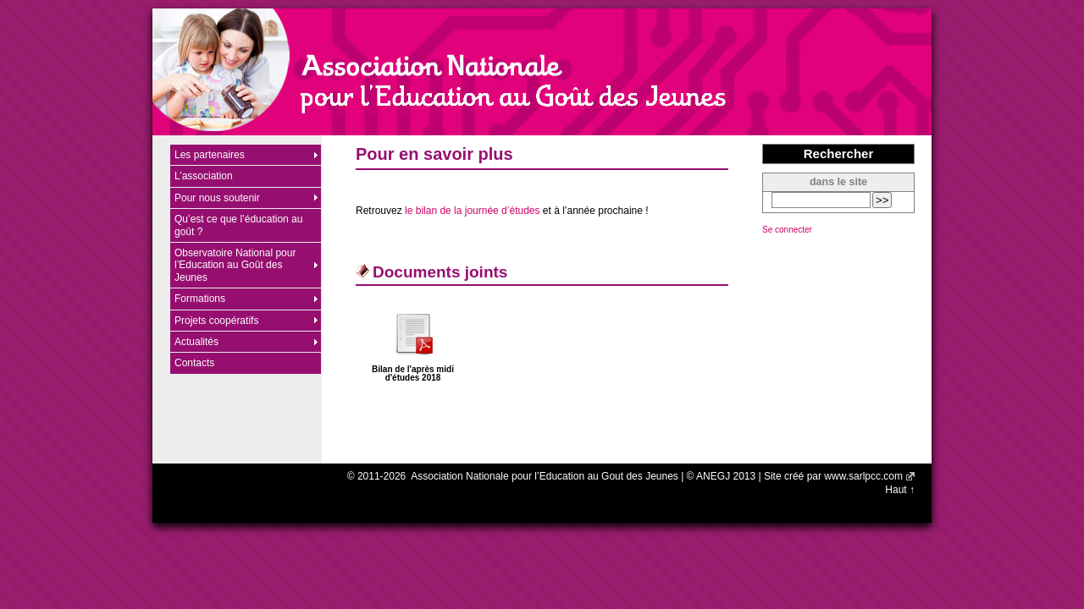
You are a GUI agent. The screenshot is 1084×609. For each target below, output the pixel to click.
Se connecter (787, 229)
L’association (203, 176)
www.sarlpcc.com (863, 476)
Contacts (194, 363)
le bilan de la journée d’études (472, 211)
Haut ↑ (900, 490)
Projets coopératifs (216, 320)
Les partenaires (209, 155)
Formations (199, 298)
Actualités (196, 342)
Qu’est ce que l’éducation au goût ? (238, 225)
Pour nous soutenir (217, 198)
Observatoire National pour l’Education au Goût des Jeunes (235, 265)
